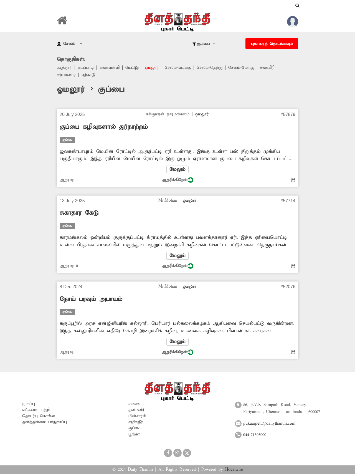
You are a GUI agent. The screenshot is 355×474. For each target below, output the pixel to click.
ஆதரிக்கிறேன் (177, 180)
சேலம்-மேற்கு (241, 67)
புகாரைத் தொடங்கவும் (272, 43)
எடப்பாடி (86, 67)
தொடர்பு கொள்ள (38, 416)
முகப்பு (28, 404)
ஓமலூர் (152, 67)
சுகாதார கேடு (79, 213)
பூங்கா (134, 434)
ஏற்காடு (88, 75)
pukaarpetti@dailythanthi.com (269, 423)
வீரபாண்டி (66, 75)
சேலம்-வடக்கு (178, 67)
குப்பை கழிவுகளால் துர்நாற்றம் (104, 127)
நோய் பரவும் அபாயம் (91, 299)
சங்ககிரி (267, 67)
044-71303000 (254, 435)
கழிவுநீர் (135, 422)
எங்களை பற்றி (36, 410)
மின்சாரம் (137, 416)
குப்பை (134, 428)
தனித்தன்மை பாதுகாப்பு (44, 422)
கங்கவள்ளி (110, 67)
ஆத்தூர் (64, 67)
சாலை (134, 404)
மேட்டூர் (132, 67)
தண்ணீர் (136, 410)
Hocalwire (234, 469)
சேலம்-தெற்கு (209, 67)
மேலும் (177, 169)
